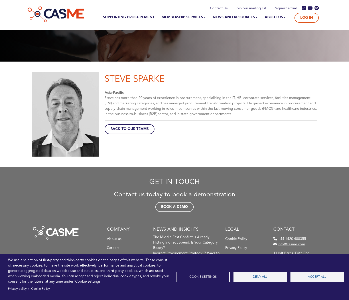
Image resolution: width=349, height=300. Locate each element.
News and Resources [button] (234, 17)
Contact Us (219, 8)
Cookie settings (203, 276)
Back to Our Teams (129, 129)
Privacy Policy (236, 248)
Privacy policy (17, 289)
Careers (113, 248)
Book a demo (174, 207)
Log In (306, 18)
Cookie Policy (40, 289)
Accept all (317, 276)
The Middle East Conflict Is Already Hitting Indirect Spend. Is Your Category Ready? (185, 243)
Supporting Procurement (128, 17)
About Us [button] (274, 17)
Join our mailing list (250, 8)
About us (114, 239)
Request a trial (285, 8)
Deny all (260, 276)
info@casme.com (291, 244)
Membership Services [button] (182, 17)
